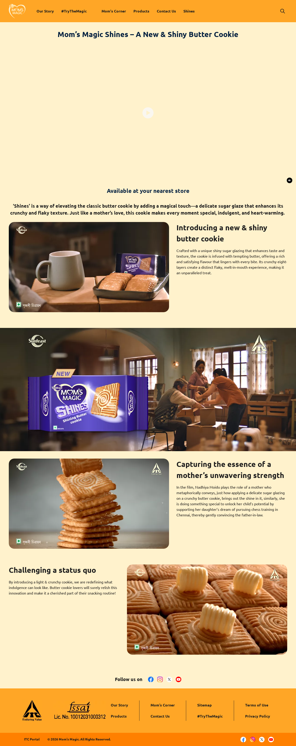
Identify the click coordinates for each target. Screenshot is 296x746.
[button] (282, 11)
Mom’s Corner (163, 705)
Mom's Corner (114, 11)
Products (141, 11)
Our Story (45, 11)
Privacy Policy (257, 716)
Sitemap (204, 705)
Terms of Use (256, 705)
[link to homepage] (17, 11)
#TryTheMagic (74, 11)
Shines (189, 11)
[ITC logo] (32, 711)
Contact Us (166, 11)
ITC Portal (32, 739)
